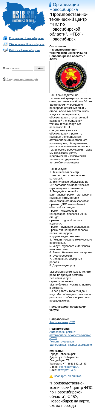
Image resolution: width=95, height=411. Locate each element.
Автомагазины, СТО (62, 322)
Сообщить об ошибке (65, 376)
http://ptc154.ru (66, 370)
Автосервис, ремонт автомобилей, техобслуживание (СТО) (70, 335)
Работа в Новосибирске (24, 50)
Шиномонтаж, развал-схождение (70, 344)
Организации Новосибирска (64, 7)
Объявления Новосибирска (26, 44)
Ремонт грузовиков (61, 341)
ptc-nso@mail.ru (69, 366)
